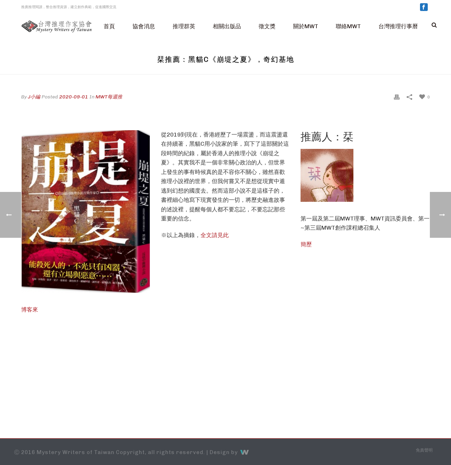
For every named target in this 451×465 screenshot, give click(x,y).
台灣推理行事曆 (398, 26)
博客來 (29, 309)
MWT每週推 (108, 97)
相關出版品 (227, 26)
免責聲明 (424, 450)
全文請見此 (214, 235)
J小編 (34, 97)
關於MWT (305, 26)
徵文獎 (267, 26)
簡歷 (306, 244)
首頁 (109, 26)
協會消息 (143, 26)
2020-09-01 (73, 97)
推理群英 (184, 26)
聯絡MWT (348, 26)
